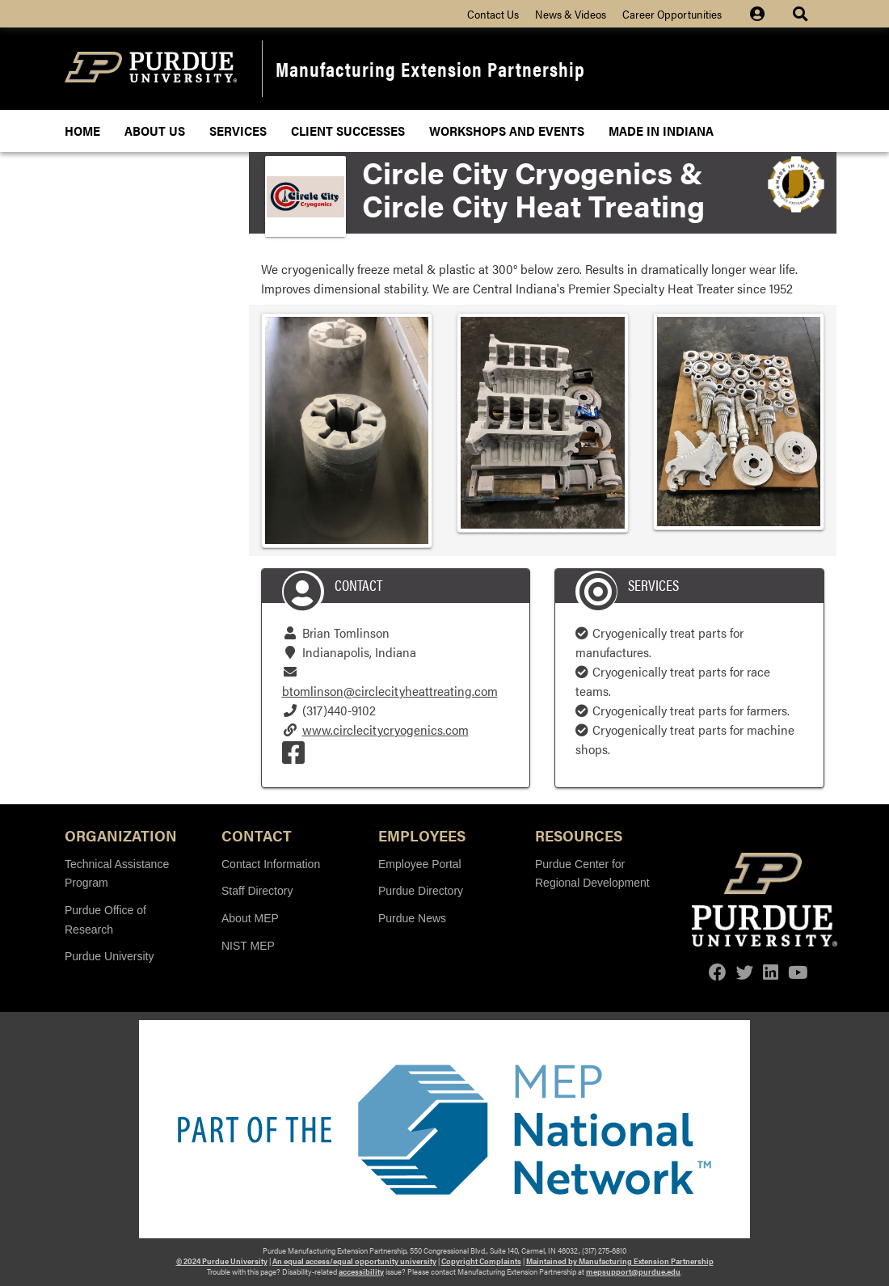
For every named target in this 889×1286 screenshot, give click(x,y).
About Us (154, 130)
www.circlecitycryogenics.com (385, 729)
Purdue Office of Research (105, 920)
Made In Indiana (661, 130)
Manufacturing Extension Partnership (430, 68)
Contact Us (493, 14)
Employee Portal (419, 864)
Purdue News (412, 918)
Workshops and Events (506, 130)
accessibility (361, 1271)
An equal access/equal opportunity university (354, 1261)
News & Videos (570, 14)
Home (82, 130)
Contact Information (270, 864)
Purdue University (109, 956)
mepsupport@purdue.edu (633, 1271)
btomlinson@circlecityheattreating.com (390, 690)
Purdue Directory (420, 890)
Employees (422, 834)
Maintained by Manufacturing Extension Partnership (620, 1261)
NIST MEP (248, 945)
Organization (121, 834)
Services (238, 130)
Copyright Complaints (481, 1261)
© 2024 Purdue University (222, 1261)
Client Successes (348, 130)
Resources (578, 834)
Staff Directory (257, 890)
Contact (256, 834)
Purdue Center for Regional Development (592, 874)
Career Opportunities (672, 14)
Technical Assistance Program (117, 874)
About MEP (250, 918)
